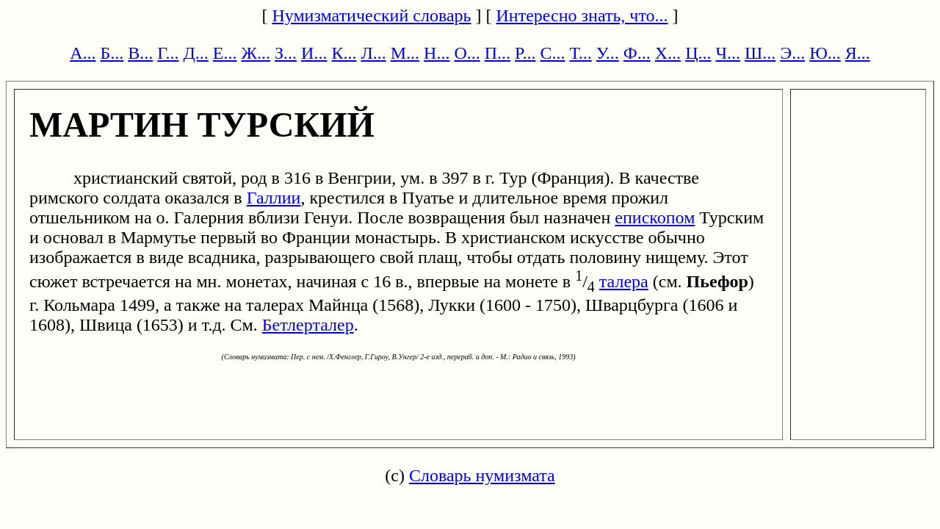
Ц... (698, 52)
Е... (225, 52)
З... (286, 52)
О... (467, 52)
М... (405, 52)
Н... (436, 52)
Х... (668, 52)
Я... (857, 52)
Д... (195, 52)
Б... (112, 52)
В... (140, 52)
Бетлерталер (308, 324)
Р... (525, 52)
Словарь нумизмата (482, 475)
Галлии (274, 197)
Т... (580, 52)
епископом (655, 217)
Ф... (637, 52)
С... (552, 52)
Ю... (825, 52)
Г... (167, 52)
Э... (792, 52)
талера (623, 281)
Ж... (256, 52)
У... (607, 52)
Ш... (760, 52)
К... (343, 52)
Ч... (727, 52)
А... (82, 52)
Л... (373, 52)
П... (497, 52)
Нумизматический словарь (371, 15)
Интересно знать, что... (582, 15)
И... (314, 52)
